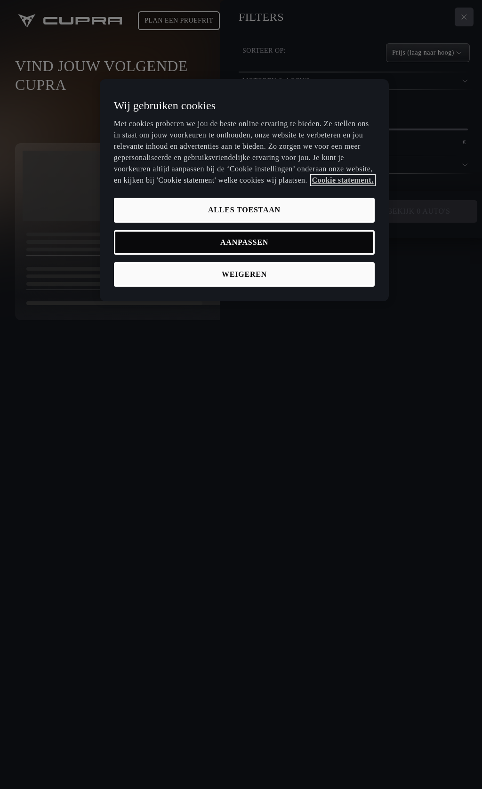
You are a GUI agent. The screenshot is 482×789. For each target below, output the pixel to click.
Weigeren (244, 274)
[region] (244, 190)
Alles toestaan (244, 210)
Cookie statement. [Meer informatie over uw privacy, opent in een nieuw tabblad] (343, 180)
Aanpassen (244, 242)
